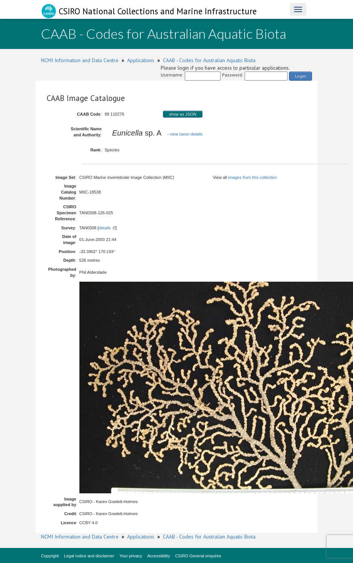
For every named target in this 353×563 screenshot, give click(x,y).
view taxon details (186, 134)
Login (300, 76)
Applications (140, 60)
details (105, 228)
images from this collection (252, 177)
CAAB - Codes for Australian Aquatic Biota (209, 60)
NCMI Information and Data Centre (80, 60)
